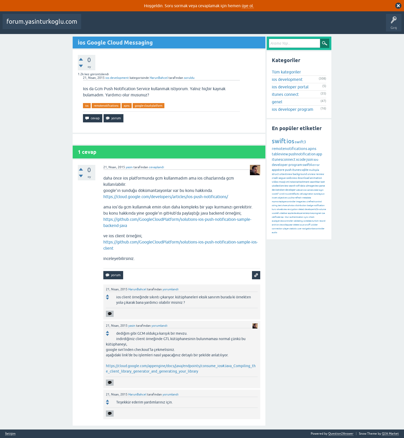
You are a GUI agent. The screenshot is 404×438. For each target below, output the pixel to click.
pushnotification (302, 154)
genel (277, 101)
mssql (282, 182)
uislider (314, 225)
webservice (301, 190)
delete (296, 225)
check (311, 217)
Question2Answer (341, 433)
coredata (307, 221)
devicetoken (278, 190)
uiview (311, 174)
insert (274, 198)
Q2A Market (390, 433)
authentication (297, 217)
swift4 (307, 165)
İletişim (10, 433)
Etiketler (160, 25)
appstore (278, 170)
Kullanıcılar (201, 25)
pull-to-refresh (295, 198)
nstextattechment (299, 182)
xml (287, 182)
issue (301, 225)
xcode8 (275, 213)
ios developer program (292, 109)
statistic (293, 229)
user (299, 229)
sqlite (304, 169)
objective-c (283, 198)
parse (322, 185)
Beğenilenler (110, 25)
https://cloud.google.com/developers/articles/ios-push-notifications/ (165, 196)
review (320, 174)
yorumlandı (170, 289)
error (316, 165)
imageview (301, 201)
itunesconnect (284, 159)
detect (301, 209)
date (316, 190)
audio (274, 232)
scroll (281, 194)
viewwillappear (286, 225)
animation (316, 177)
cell (301, 194)
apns (127, 105)
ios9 (323, 182)
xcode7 (275, 194)
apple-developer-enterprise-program (305, 213)
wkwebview (281, 209)
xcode (301, 159)
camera (310, 190)
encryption (293, 209)
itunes (296, 170)
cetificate (276, 217)
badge (310, 205)
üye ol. (248, 5)
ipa (323, 213)
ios (87, 105)
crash (275, 177)
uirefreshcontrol (314, 201)
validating (298, 221)
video (275, 181)
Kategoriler (179, 25)
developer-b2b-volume (315, 209)
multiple (314, 170)
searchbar (315, 182)
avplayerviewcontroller (282, 221)
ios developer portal (290, 87)
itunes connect (285, 94)
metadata (306, 198)
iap (282, 217)
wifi (298, 185)
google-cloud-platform (148, 105)
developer (290, 190)
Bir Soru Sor (222, 25)
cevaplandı (156, 167)
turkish (315, 221)
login (321, 190)
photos (291, 205)
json (309, 159)
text (280, 205)
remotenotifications (106, 105)
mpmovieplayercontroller (284, 201)
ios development (117, 78)
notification (319, 205)
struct (275, 174)
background (300, 174)
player (286, 229)
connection (277, 229)
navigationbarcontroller (313, 229)
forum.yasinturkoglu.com (41, 21)
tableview (280, 154)
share (284, 205)
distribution (301, 205)
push (288, 170)
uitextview (285, 174)
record (322, 221)
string (274, 205)
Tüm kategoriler (286, 72)
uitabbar (283, 213)
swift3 (300, 142)
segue (282, 177)
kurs (274, 209)
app (319, 154)
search (292, 185)
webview (291, 177)
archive (275, 225)
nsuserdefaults (292, 194)
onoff (307, 225)
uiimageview (312, 185)
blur (287, 217)
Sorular (90, 25)
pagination (308, 194)
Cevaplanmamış (137, 25)
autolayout (319, 194)
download (303, 177)
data (302, 185)
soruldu (189, 78)
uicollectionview (280, 185)
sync (306, 217)
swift (279, 141)
